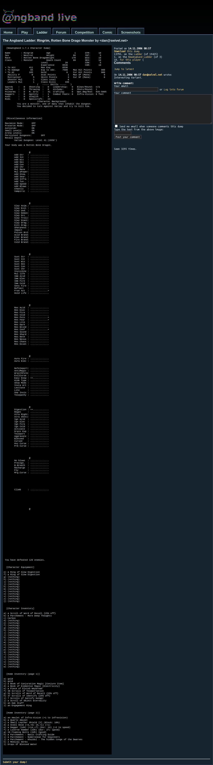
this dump (127, 51)
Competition (84, 32)
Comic (107, 32)
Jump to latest (124, 69)
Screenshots (131, 32)
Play (24, 32)
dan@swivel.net (152, 74)
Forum (61, 32)
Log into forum (174, 89)
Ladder (42, 32)
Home (8, 32)
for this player (130, 59)
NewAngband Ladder (140, 56)
